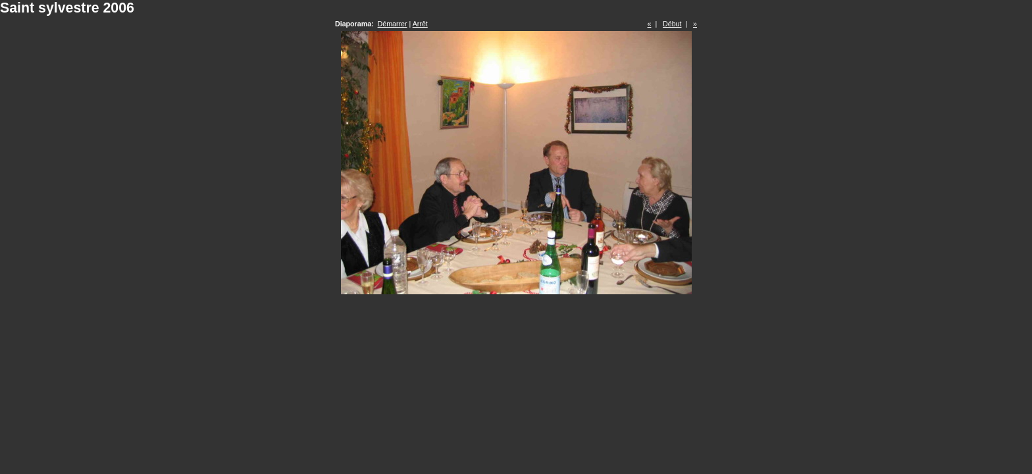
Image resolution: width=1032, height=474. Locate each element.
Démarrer (392, 24)
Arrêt (420, 24)
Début (672, 24)
